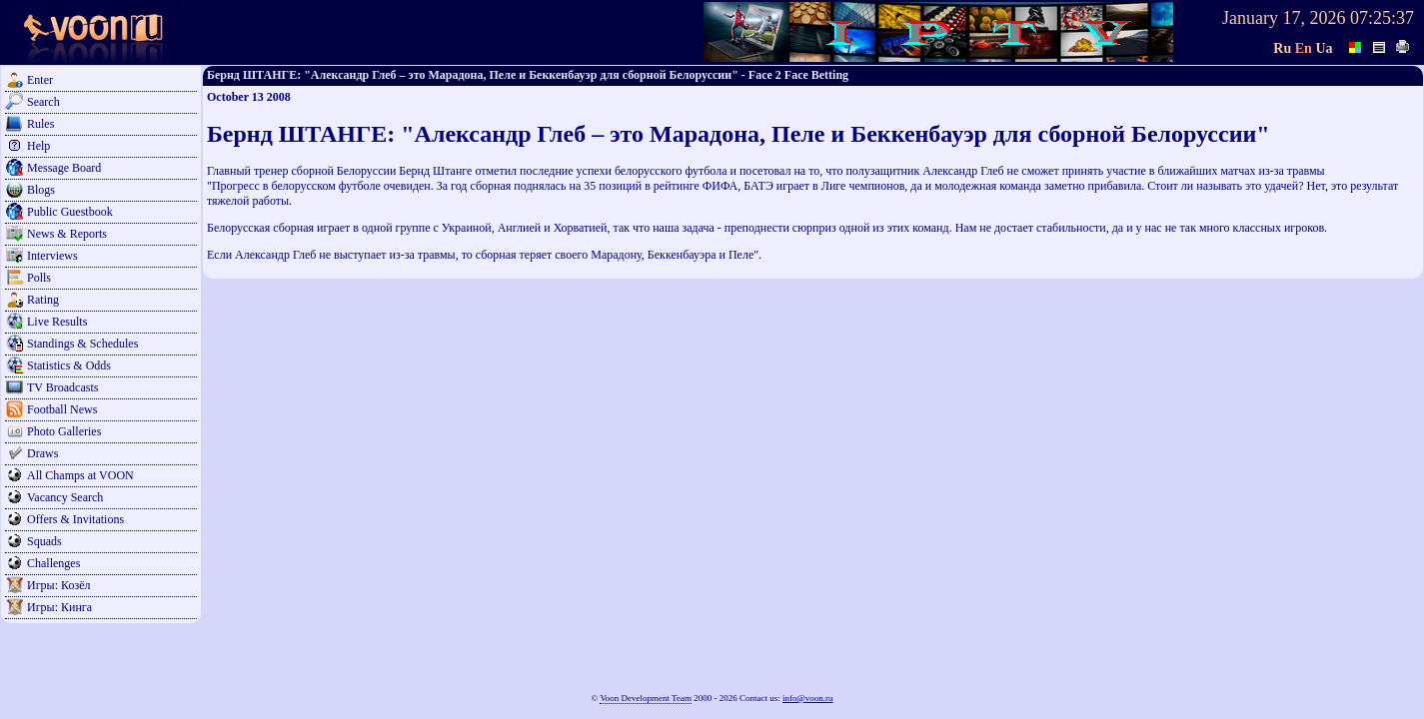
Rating (43, 300)
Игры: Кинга (59, 607)
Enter (40, 80)
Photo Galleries (64, 431)
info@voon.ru (807, 698)
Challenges (53, 563)
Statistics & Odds (69, 365)
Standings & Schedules (82, 344)
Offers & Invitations (75, 519)
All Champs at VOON (80, 475)
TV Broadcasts (62, 387)
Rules (40, 124)
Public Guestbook (70, 212)
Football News (62, 409)
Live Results (57, 322)
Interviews (52, 256)
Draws (42, 453)
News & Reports (67, 234)
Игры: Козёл (58, 585)
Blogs (41, 190)
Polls (39, 278)
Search (43, 102)
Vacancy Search (65, 497)
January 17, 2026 (1283, 18)
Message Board (64, 168)
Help (38, 146)
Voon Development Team (646, 698)
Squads (44, 541)
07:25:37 (1382, 18)
